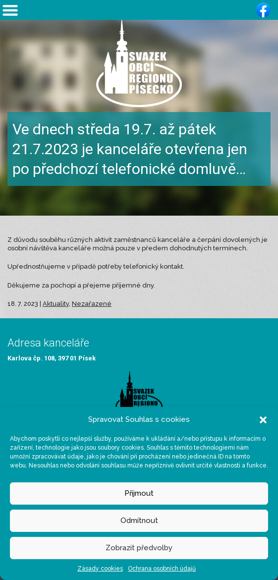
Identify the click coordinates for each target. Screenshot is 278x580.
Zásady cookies (100, 568)
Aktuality (56, 303)
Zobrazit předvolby (139, 547)
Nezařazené (91, 303)
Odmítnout (139, 520)
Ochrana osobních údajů (162, 568)
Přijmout (139, 493)
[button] (263, 419)
